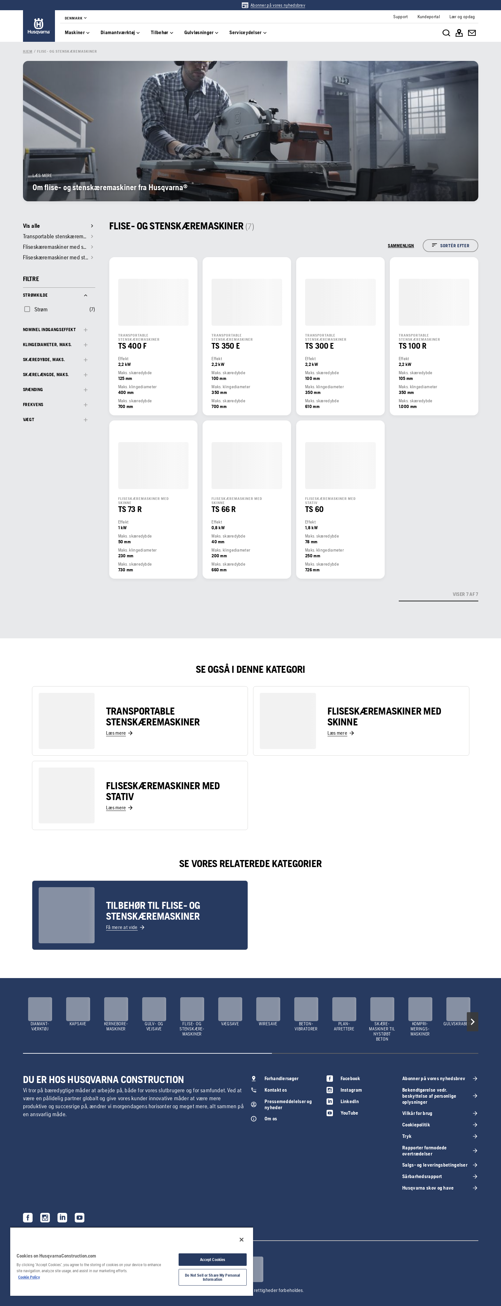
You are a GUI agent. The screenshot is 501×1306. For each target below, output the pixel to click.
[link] (273, 5)
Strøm (41, 309)
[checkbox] (35, 309)
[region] (131, 1261)
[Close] (242, 1240)
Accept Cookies (213, 1259)
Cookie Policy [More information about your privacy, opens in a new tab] (29, 1277)
